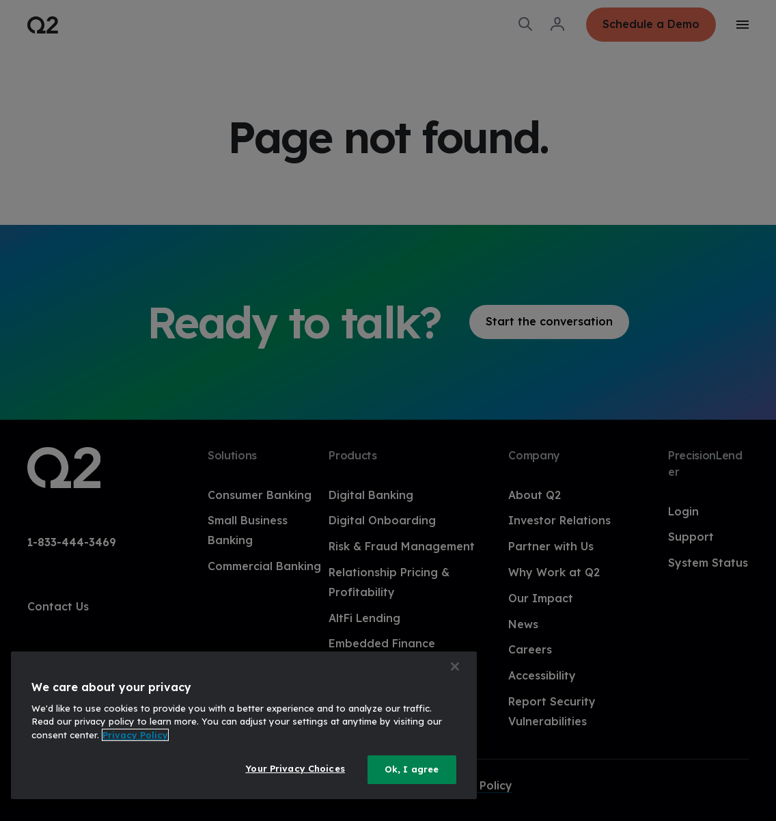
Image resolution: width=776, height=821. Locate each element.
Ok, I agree (412, 769)
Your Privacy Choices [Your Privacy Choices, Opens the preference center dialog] (295, 768)
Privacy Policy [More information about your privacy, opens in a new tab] (135, 734)
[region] (244, 725)
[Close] (455, 666)
